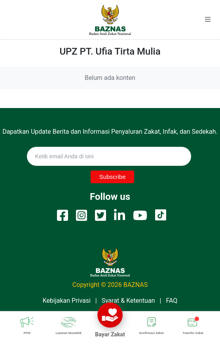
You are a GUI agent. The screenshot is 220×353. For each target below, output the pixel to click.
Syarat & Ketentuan (128, 300)
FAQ (171, 300)
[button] (208, 20)
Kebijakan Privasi (67, 300)
